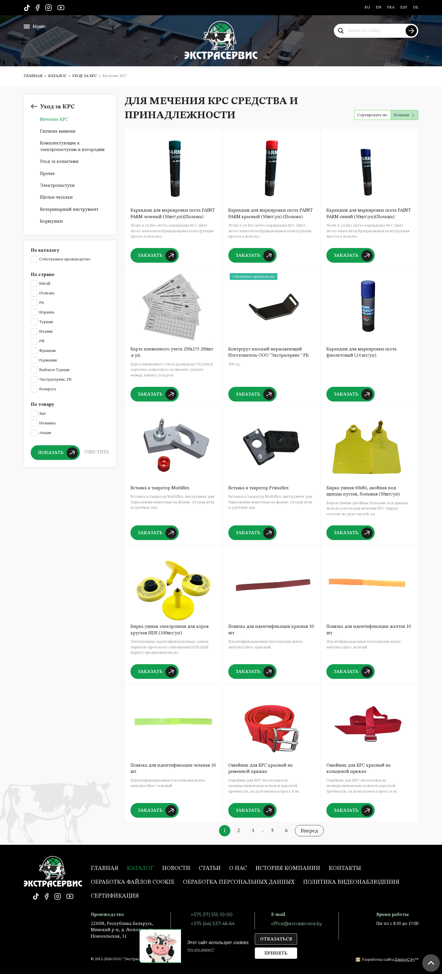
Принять (276, 953)
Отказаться (276, 939)
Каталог (57, 76)
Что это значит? (200, 949)
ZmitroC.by (405, 960)
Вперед (309, 830)
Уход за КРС (84, 76)
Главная (33, 76)
